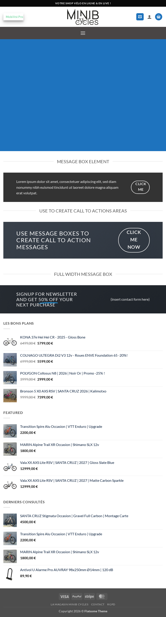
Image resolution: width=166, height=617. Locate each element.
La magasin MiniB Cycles (69, 604)
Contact (98, 604)
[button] (140, 17)
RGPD (111, 604)
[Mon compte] (149, 17)
